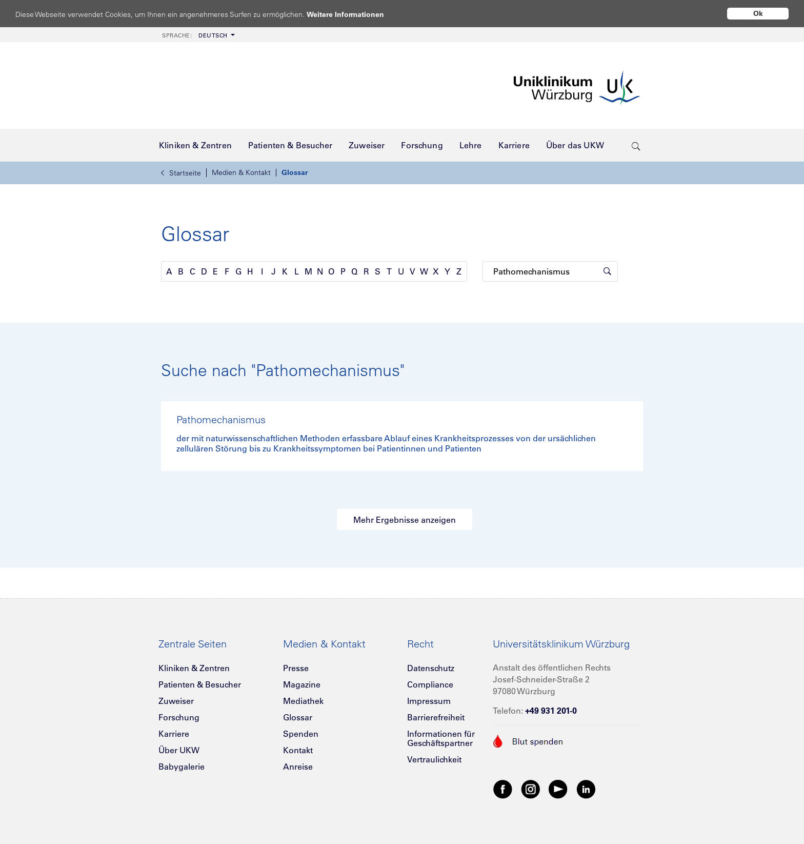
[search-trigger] (636, 145)
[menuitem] (197, 34)
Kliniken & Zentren (194, 668)
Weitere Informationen (355, 14)
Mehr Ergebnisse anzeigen (404, 520)
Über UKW (178, 750)
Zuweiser (176, 701)
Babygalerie (181, 766)
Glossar (295, 172)
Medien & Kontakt (241, 172)
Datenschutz (430, 668)
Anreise (298, 766)
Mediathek (303, 701)
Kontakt (298, 750)
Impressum (429, 701)
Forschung (178, 717)
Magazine (301, 684)
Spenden (300, 734)
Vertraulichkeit (434, 759)
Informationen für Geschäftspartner (441, 738)
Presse (296, 668)
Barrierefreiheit (436, 717)
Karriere (173, 734)
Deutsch (195, 35)
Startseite (181, 173)
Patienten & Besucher (199, 684)
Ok (758, 13)
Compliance (430, 684)
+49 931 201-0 (551, 710)
